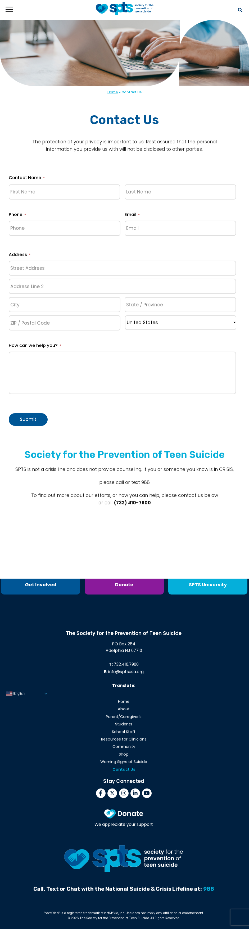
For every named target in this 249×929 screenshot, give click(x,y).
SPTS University (208, 584)
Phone (17, 217)
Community (123, 748)
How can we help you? (35, 348)
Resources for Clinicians (124, 741)
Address (19, 257)
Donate (124, 584)
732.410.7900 (126, 666)
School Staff (123, 733)
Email (132, 217)
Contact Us (123, 771)
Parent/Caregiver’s (124, 718)
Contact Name (27, 180)
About (124, 711)
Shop (124, 756)
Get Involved (40, 584)
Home (112, 92)
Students (123, 726)
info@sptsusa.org (126, 674)
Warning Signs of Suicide (123, 764)
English (15, 696)
